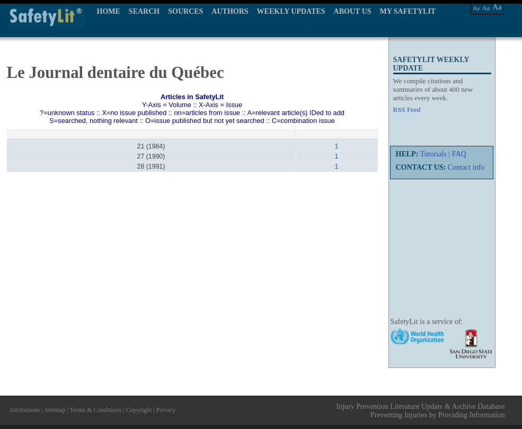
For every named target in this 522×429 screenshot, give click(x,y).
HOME (108, 11)
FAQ (459, 154)
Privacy (166, 410)
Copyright (139, 410)
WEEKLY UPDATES (291, 11)
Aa (476, 8)
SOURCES (185, 11)
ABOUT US (352, 11)
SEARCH (144, 11)
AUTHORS (229, 11)
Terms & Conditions (95, 410)
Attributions (25, 410)
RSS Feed (407, 109)
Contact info (466, 167)
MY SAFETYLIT (408, 11)
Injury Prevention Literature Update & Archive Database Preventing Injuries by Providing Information (421, 410)
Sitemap (55, 410)
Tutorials (433, 154)
